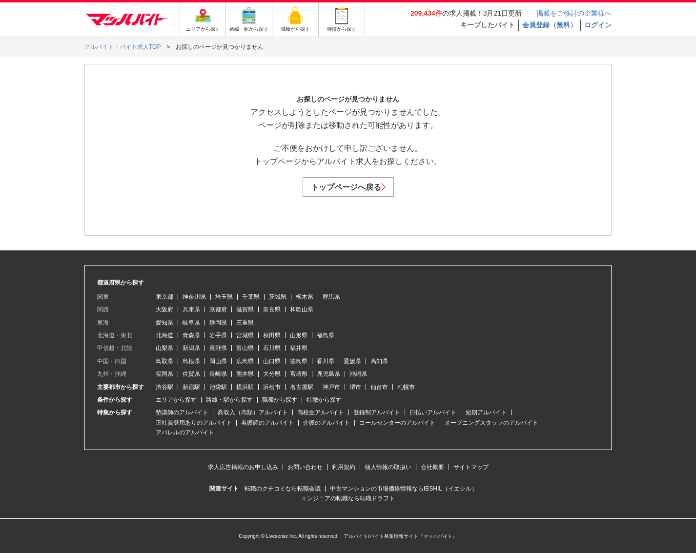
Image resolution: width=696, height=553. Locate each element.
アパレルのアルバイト (185, 432)
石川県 (272, 348)
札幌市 (406, 387)
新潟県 (191, 348)
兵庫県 (191, 309)
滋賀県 (245, 309)
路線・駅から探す (229, 399)
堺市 (355, 387)
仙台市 (379, 387)
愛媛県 (352, 361)
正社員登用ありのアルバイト (194, 422)
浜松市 (272, 387)
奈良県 (272, 309)
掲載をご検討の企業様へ (574, 13)
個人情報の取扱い (388, 467)
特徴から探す (324, 399)
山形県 (298, 335)
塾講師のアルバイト (182, 412)
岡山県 (218, 361)
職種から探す (279, 399)
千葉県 (251, 296)
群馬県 (331, 296)
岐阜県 (191, 322)
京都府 (218, 309)
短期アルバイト (486, 412)
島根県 (191, 361)
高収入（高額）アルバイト (253, 412)
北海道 (164, 335)
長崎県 (218, 373)
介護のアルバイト (326, 422)
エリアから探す (176, 399)
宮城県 (245, 335)
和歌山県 (301, 309)
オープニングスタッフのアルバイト (491, 422)
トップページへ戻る (348, 187)
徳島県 (298, 361)
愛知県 (164, 322)
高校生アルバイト (320, 412)
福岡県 (164, 373)
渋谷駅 (164, 387)
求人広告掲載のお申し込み (243, 467)
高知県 (379, 361)
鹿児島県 (328, 373)
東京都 (164, 296)
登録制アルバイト (376, 412)
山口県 (272, 361)
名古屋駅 (301, 387)
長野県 (218, 348)
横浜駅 (245, 387)
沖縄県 (358, 373)
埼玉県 (224, 296)
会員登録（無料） (549, 25)
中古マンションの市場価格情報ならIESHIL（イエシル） (403, 488)
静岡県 (218, 322)
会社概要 (432, 467)
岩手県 (218, 335)
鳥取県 (164, 361)
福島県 (325, 335)
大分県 (272, 373)
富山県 (245, 348)
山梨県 (164, 348)
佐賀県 (191, 373)
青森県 (191, 335)
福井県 (298, 348)
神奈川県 (194, 296)
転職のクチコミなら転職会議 (283, 488)
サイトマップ (471, 467)
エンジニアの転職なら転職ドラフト (348, 498)
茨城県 (278, 296)
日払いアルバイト (432, 412)
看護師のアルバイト (267, 422)
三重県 (245, 322)
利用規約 (343, 467)
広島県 (245, 361)
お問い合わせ (305, 467)
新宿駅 (191, 387)
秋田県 (272, 335)
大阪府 (164, 309)
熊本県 (245, 373)
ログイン (598, 25)
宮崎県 (298, 373)
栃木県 (304, 296)
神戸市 (331, 387)
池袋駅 (218, 387)
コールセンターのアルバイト (397, 422)
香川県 (325, 361)
